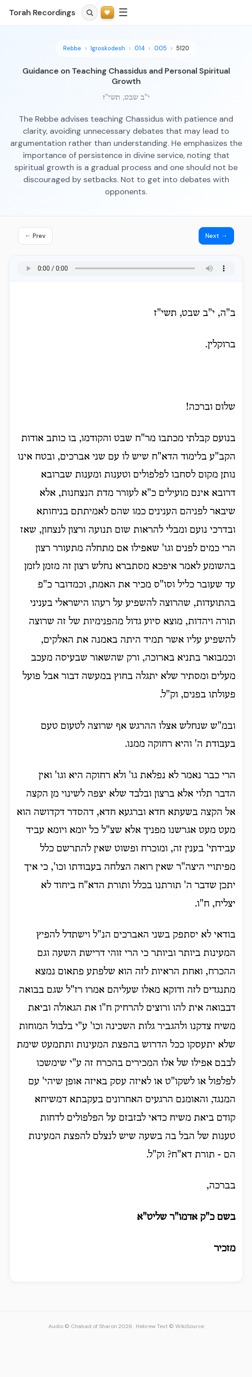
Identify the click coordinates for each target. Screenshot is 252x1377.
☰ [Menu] (123, 12)
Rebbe (72, 48)
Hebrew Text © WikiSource (170, 1326)
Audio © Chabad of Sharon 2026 (90, 1326)
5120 (182, 48)
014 (140, 48)
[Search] (90, 12)
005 (160, 48)
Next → (216, 236)
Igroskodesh (108, 48)
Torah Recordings (42, 12)
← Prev (35, 236)
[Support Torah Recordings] (107, 12)
